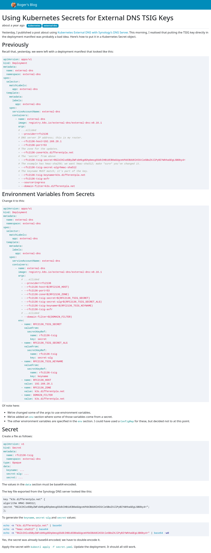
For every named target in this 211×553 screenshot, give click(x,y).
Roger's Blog (24, 4)
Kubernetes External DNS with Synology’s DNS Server (93, 32)
